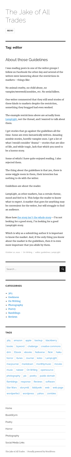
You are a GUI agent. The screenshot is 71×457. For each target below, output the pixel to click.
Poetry (12, 309)
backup (38, 340)
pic (25, 375)
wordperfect (13, 393)
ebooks (28, 352)
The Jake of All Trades (15, 451)
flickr (50, 352)
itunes (19, 358)
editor (37, 252)
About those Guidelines (26, 59)
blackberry (51, 340)
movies (58, 364)
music (10, 370)
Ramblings (14, 312)
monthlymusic (43, 364)
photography (13, 375)
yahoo (40, 393)
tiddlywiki (37, 387)
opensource (47, 370)
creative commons (51, 346)
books (10, 346)
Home (8, 408)
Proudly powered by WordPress (41, 451)
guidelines (45, 252)
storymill (24, 387)
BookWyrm (11, 415)
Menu (10, 30)
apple (28, 340)
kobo (39, 358)
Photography (15, 305)
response (26, 381)
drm (9, 352)
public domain (47, 375)
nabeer (19, 370)
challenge (33, 346)
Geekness (13, 297)
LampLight (11, 119)
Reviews (12, 316)
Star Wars (12, 387)
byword (20, 346)
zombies (51, 393)
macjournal (13, 364)
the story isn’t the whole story (34, 217)
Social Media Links (14, 442)
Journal (30, 358)
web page (58, 387)
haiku (59, 352)
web (47, 387)
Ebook (17, 352)
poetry (33, 375)
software (50, 381)
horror (10, 358)
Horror (9, 429)
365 (10, 293)
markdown (27, 364)
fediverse (40, 352)
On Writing (27, 252)
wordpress (28, 393)
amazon (18, 340)
